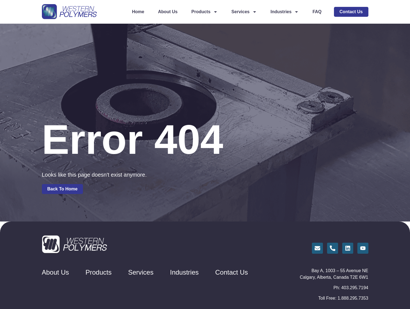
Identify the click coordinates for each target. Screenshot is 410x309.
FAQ (317, 11)
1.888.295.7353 (353, 298)
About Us (167, 11)
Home (138, 11)
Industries (285, 12)
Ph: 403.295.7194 (350, 287)
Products (204, 12)
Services (244, 12)
